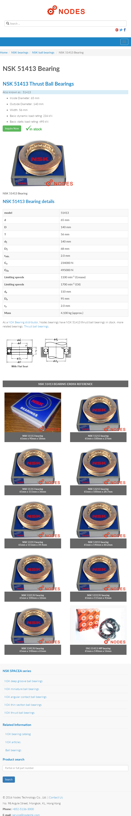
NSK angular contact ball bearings (25, 696)
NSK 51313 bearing (32, 489)
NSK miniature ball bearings (21, 689)
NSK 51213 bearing (98, 435)
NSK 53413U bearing (33, 648)
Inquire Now (12, 128)
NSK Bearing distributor (23, 322)
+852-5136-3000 (23, 809)
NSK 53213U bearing (33, 595)
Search (9, 779)
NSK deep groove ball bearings (23, 681)
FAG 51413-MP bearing (98, 648)
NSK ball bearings (43, 52)
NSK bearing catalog (18, 734)
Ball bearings (13, 750)
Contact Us (56, 797)
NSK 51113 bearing (32, 435)
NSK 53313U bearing (98, 595)
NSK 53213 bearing (98, 489)
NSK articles (13, 742)
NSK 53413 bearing (98, 542)
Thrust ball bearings (36, 326)
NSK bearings (19, 52)
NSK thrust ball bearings (19, 712)
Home (4, 52)
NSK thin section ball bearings (23, 704)
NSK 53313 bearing (32, 542)
